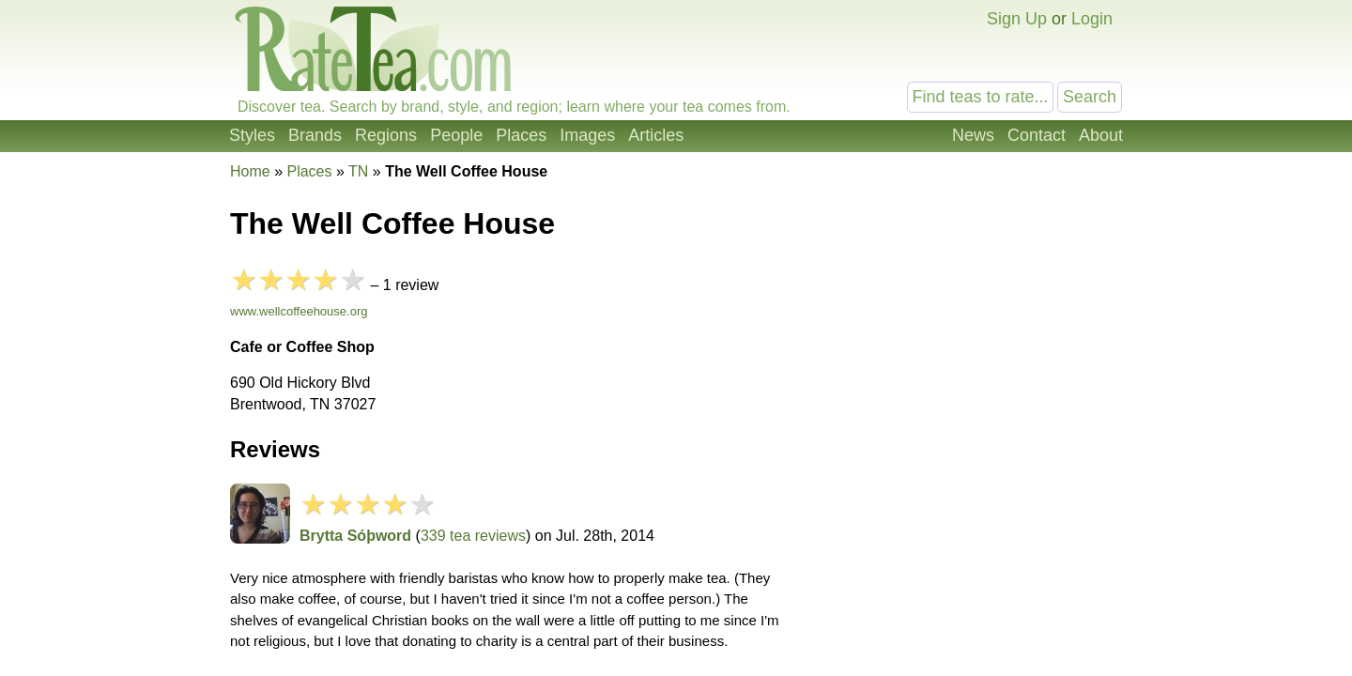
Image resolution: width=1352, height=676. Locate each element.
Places (521, 135)
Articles (656, 135)
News (973, 135)
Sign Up (1017, 18)
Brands (315, 135)
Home (250, 171)
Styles (252, 135)
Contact (1036, 135)
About (1101, 135)
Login (1092, 18)
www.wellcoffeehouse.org (298, 311)
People (456, 135)
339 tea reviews (473, 536)
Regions (386, 135)
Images (587, 135)
